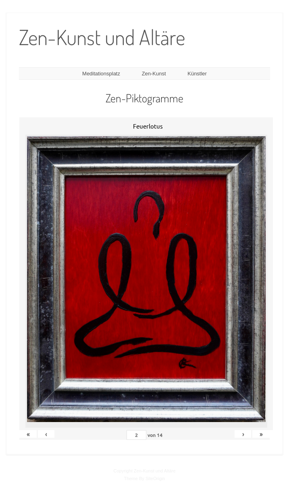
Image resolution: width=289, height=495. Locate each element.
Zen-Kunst (154, 74)
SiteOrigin (155, 478)
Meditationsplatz (101, 74)
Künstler (197, 74)
